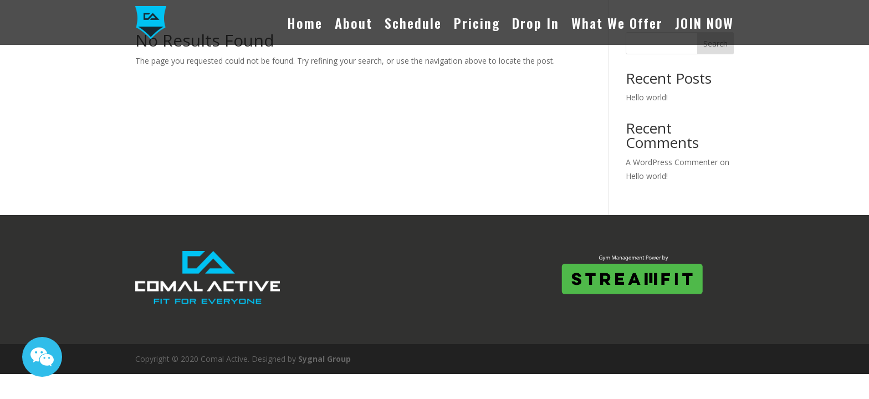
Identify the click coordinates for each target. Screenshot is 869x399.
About (353, 23)
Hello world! (647, 97)
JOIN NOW (704, 23)
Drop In (535, 23)
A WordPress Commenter (672, 162)
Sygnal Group (324, 359)
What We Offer (617, 23)
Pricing (477, 23)
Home (305, 23)
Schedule (413, 23)
